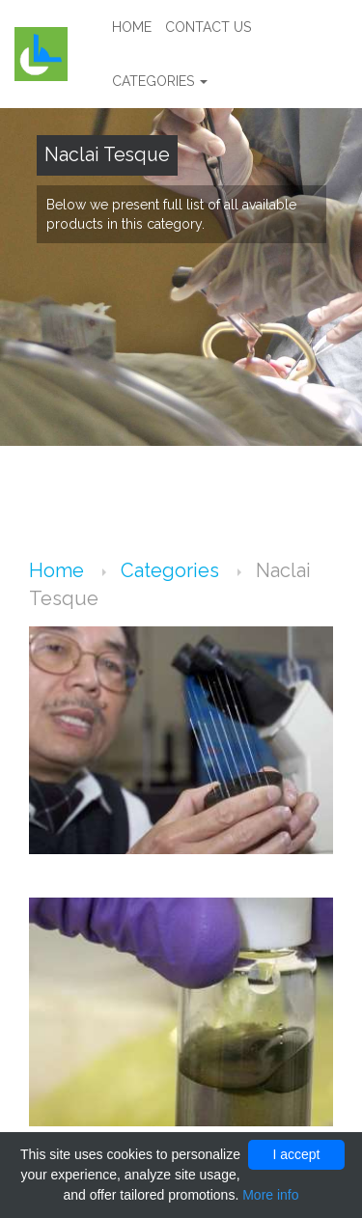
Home (132, 27)
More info (270, 1195)
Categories (160, 81)
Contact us (208, 27)
